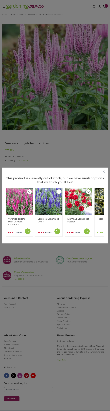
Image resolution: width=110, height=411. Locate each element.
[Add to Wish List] (29, 191)
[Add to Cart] (28, 231)
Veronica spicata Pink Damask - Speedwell (16, 221)
